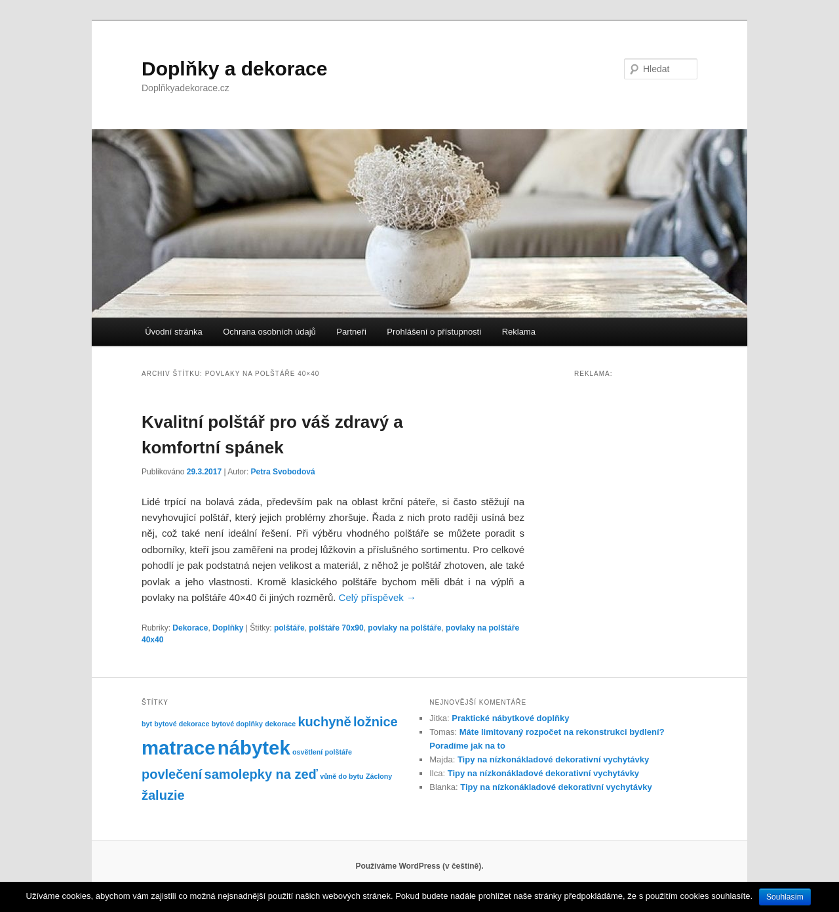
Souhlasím (785, 897)
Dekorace (190, 627)
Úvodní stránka (173, 332)
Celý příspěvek (377, 597)
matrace (179, 747)
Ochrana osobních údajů (269, 332)
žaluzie (163, 795)
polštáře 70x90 (336, 627)
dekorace (280, 724)
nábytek (254, 747)
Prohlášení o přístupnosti (434, 332)
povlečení (172, 774)
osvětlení (307, 752)
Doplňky (227, 627)
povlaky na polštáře (404, 627)
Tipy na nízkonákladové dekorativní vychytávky (553, 759)
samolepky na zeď (261, 774)
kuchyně (324, 722)
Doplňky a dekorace (234, 68)
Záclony (379, 776)
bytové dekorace (181, 724)
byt (147, 724)
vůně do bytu (341, 776)
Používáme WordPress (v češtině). (419, 866)
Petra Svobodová (283, 471)
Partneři (351, 332)
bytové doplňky (237, 724)
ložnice (375, 722)
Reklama (519, 332)
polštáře (289, 627)
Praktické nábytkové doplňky (510, 718)
